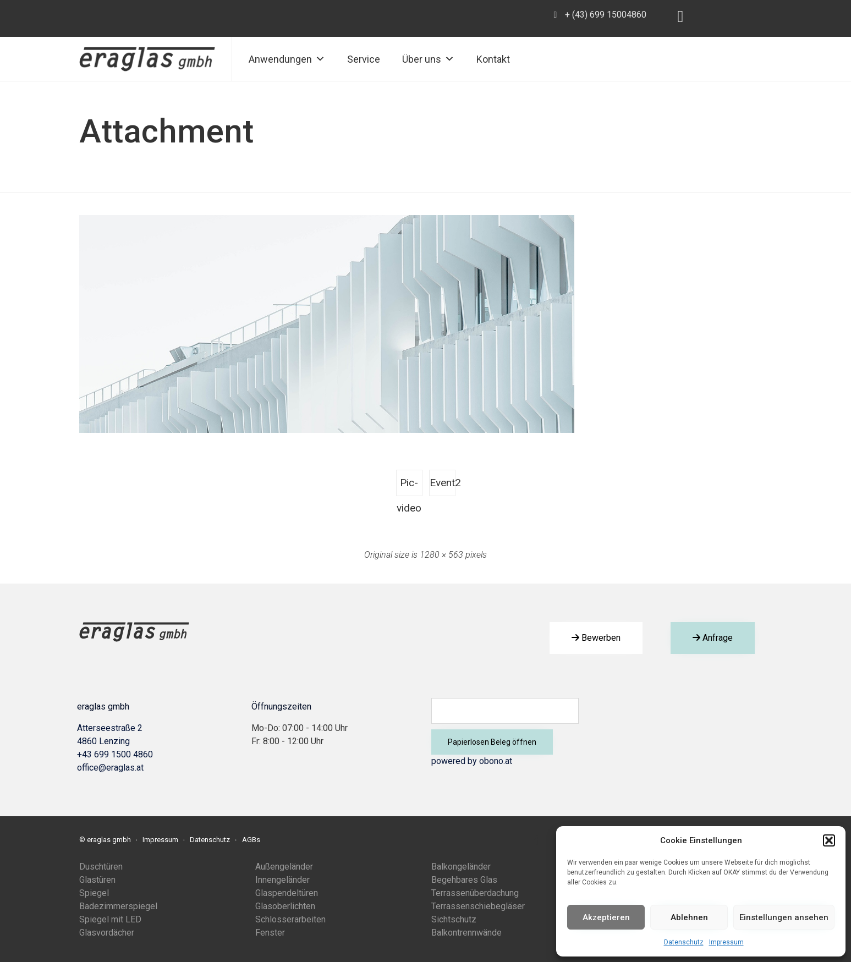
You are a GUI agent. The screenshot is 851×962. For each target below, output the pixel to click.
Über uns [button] (428, 59)
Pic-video (409, 486)
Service (363, 59)
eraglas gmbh (109, 839)
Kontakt (493, 59)
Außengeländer (284, 866)
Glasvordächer (106, 932)
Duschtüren (101, 866)
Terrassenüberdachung (475, 893)
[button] (828, 840)
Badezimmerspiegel (118, 906)
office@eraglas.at (110, 767)
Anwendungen (287, 59)
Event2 (442, 482)
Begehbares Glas (464, 880)
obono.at (495, 761)
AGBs (251, 839)
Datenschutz (684, 942)
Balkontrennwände (466, 932)
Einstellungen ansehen (783, 917)
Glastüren (97, 880)
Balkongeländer (461, 866)
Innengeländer (282, 880)
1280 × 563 (441, 554)
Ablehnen (689, 917)
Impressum (726, 942)
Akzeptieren (606, 917)
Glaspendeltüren (286, 893)
